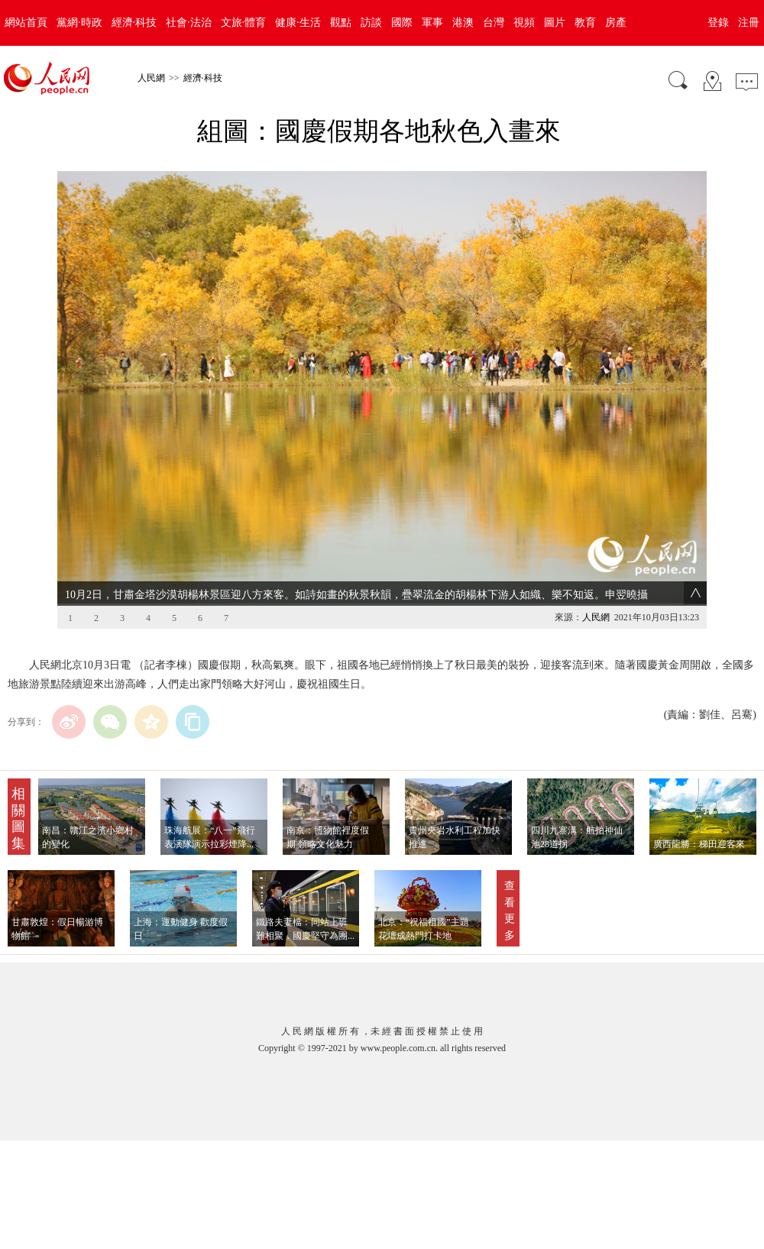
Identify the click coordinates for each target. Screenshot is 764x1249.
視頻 (524, 22)
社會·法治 (189, 22)
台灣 (493, 22)
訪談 (371, 22)
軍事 (432, 22)
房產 (615, 22)
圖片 (554, 22)
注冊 (748, 22)
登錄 (718, 22)
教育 (585, 22)
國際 (402, 22)
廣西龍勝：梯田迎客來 (699, 844)
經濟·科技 (134, 22)
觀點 (340, 22)
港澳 (463, 22)
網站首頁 (26, 22)
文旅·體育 (244, 22)
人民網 (151, 78)
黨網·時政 (79, 22)
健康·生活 (298, 22)
